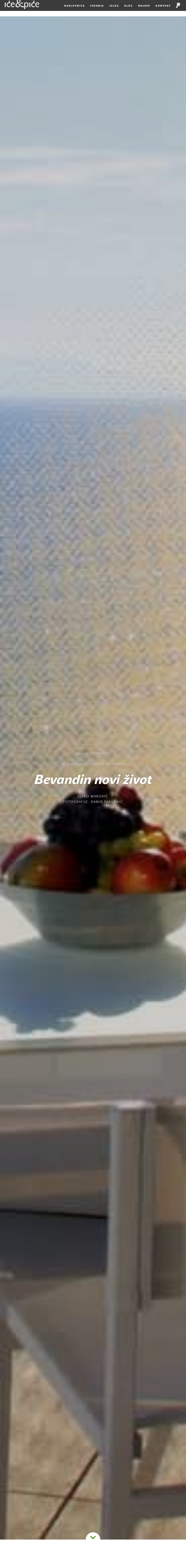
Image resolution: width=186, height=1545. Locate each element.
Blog (128, 11)
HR (183, 3)
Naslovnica (74, 11)
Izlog (114, 11)
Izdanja (97, 11)
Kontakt (163, 11)
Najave (144, 11)
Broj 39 (83, 753)
